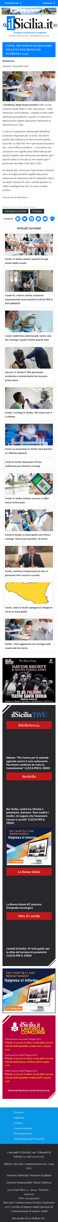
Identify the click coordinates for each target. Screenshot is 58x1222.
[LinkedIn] (31, 218)
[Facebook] (18, 218)
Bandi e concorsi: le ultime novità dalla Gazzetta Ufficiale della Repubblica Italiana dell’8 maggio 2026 (29, 1077)
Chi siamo (19, 1112)
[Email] (45, 218)
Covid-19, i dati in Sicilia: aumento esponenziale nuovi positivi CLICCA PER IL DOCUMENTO (29, 299)
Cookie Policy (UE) (23, 1128)
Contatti (18, 1123)
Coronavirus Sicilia (15, 211)
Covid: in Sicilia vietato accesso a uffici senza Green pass (27, 500)
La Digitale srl (36, 1218)
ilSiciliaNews (29, 725)
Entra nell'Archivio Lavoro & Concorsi (29, 1090)
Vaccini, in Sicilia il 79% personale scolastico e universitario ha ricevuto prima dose (26, 376)
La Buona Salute (29, 872)
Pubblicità (19, 1117)
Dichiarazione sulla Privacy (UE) (29, 1138)
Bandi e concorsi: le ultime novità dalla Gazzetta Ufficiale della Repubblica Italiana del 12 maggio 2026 (29, 1046)
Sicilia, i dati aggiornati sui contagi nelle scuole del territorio (28, 646)
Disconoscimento (23, 1133)
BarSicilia (29, 776)
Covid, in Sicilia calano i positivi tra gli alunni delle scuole (26, 261)
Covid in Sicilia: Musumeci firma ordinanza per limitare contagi (23, 463)
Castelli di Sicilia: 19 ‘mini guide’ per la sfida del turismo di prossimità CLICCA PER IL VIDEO (28, 952)
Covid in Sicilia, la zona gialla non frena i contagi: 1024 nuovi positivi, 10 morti (28, 536)
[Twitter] (24, 218)
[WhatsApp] (38, 218)
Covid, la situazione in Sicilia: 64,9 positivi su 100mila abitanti (28, 451)
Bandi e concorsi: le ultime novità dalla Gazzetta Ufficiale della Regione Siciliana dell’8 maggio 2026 (29, 1062)
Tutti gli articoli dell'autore (14, 197)
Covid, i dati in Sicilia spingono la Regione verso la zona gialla (28, 609)
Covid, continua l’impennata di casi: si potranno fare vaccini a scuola (26, 573)
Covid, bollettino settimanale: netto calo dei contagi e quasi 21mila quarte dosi (28, 337)
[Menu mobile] (55, 25)
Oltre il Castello (29, 916)
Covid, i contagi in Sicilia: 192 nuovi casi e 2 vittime (28, 414)
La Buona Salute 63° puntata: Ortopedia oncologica (24, 906)
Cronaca (37, 211)
